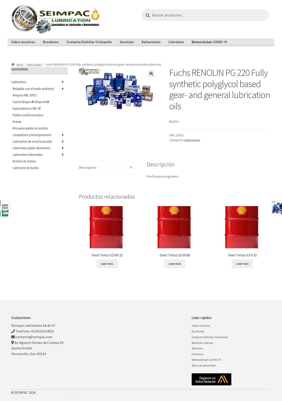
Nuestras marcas (202, 343)
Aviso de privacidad (203, 365)
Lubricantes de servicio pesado (40, 141)
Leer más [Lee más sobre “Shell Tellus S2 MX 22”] (107, 264)
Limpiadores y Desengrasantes (40, 135)
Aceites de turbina (24, 161)
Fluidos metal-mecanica (28, 115)
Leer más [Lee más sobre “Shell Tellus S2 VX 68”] (175, 264)
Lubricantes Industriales (40, 154)
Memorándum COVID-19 (209, 42)
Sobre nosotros (23, 42)
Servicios (127, 42)
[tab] (107, 167)
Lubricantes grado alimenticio (40, 148)
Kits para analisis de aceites (30, 128)
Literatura (176, 42)
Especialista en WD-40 (27, 109)
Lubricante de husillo (26, 168)
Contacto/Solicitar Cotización (89, 42)
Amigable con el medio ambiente (40, 88)
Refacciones (151, 42)
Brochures (51, 42)
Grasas (17, 122)
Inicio (20, 64)
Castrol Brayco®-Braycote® (31, 102)
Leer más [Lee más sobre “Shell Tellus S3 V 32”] (242, 264)
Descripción (87, 167)
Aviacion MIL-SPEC (25, 95)
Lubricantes (34, 64)
